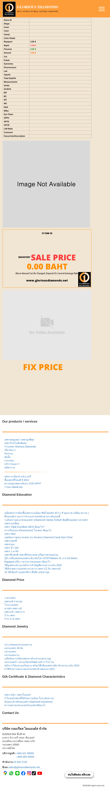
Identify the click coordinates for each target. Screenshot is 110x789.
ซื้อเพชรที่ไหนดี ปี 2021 (16, 480)
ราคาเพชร (10, 598)
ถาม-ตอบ (9, 460)
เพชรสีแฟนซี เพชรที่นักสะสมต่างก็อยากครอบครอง (31, 554)
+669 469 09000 (25, 756)
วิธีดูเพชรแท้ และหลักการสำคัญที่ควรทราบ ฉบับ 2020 (33, 565)
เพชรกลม (9, 544)
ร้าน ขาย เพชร (12, 618)
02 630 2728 (20, 762)
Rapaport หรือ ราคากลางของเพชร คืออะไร (27, 561)
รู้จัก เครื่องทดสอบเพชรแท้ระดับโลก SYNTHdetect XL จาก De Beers (40, 558)
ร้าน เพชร (9, 615)
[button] (102, 9)
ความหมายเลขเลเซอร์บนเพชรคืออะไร (25, 705)
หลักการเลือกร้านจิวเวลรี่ (17, 476)
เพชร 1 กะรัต (11, 551)
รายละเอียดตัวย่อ (13, 487)
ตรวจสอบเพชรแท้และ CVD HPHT (22, 483)
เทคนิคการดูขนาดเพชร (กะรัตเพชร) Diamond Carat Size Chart (38, 537)
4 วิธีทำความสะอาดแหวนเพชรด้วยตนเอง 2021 (29, 669)
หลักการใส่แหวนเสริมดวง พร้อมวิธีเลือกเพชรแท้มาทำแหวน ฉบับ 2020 (41, 665)
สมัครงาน (9, 467)
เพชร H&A (10, 533)
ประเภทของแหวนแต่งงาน (18, 644)
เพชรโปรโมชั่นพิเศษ (15, 443)
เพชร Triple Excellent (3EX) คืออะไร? (24, 526)
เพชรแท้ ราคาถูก (13, 601)
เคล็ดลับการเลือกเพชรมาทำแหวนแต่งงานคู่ (27, 658)
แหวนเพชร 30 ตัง (13, 648)
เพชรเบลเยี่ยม (11, 523)
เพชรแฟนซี (10, 540)
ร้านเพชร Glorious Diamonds (20, 446)
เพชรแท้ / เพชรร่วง (14, 611)
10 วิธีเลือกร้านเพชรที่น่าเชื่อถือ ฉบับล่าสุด (26, 572)
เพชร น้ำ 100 (11, 547)
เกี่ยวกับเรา (10, 450)
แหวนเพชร (10, 651)
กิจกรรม (8, 453)
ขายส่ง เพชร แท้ (13, 608)
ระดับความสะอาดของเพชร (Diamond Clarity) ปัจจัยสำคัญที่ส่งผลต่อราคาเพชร (46, 520)
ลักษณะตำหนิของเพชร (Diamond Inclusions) (28, 701)
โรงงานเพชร (11, 605)
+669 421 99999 (25, 753)
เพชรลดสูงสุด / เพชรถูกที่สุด (19, 439)
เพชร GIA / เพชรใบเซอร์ (17, 694)
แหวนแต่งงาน (11, 655)
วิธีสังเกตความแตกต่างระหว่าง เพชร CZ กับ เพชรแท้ (32, 568)
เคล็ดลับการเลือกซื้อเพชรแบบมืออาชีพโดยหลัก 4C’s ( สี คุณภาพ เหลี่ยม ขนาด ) (46, 513)
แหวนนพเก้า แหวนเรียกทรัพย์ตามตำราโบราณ (29, 662)
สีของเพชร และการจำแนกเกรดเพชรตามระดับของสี (32, 516)
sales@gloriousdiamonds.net (24, 767)
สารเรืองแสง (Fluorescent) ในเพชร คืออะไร (27, 530)
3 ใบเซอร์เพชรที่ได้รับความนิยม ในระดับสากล (29, 698)
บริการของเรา (12, 464)
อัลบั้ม (7, 457)
